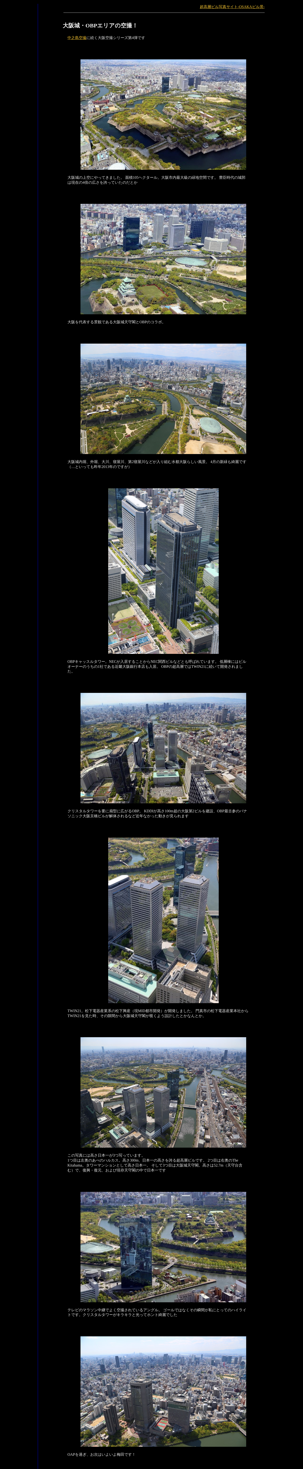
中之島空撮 (76, 38)
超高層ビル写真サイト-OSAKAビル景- (232, 7)
